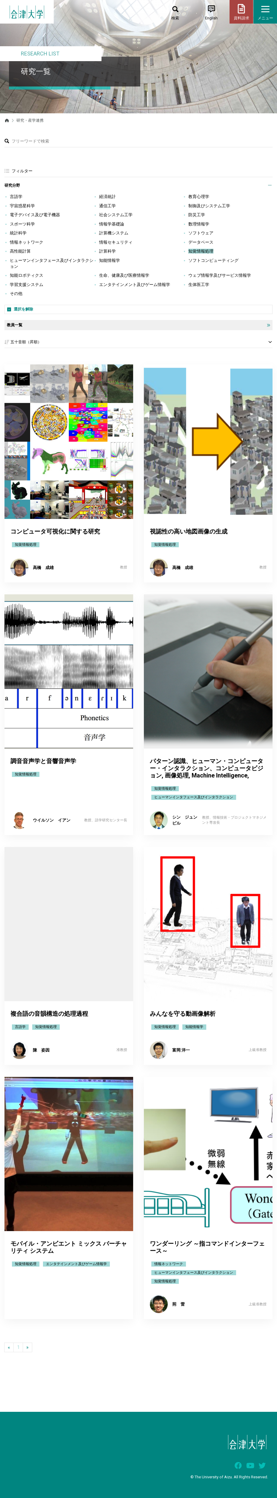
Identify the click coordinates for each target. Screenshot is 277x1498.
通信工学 (107, 205)
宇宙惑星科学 (22, 205)
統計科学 (18, 233)
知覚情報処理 (200, 251)
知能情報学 (109, 260)
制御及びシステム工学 (209, 205)
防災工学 (196, 214)
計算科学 (107, 251)
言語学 (16, 196)
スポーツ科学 (22, 224)
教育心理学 (198, 196)
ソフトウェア (200, 233)
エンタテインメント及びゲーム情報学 (134, 284)
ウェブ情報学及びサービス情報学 (219, 275)
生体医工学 (198, 284)
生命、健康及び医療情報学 (124, 275)
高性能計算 (20, 251)
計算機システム (113, 233)
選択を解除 (23, 309)
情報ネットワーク (26, 242)
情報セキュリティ (116, 242)
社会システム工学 (116, 214)
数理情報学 (198, 224)
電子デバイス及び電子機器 (35, 214)
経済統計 (107, 196)
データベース (200, 242)
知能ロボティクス (26, 275)
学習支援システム (26, 284)
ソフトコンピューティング (213, 260)
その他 (16, 293)
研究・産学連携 (30, 120)
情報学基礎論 (111, 224)
